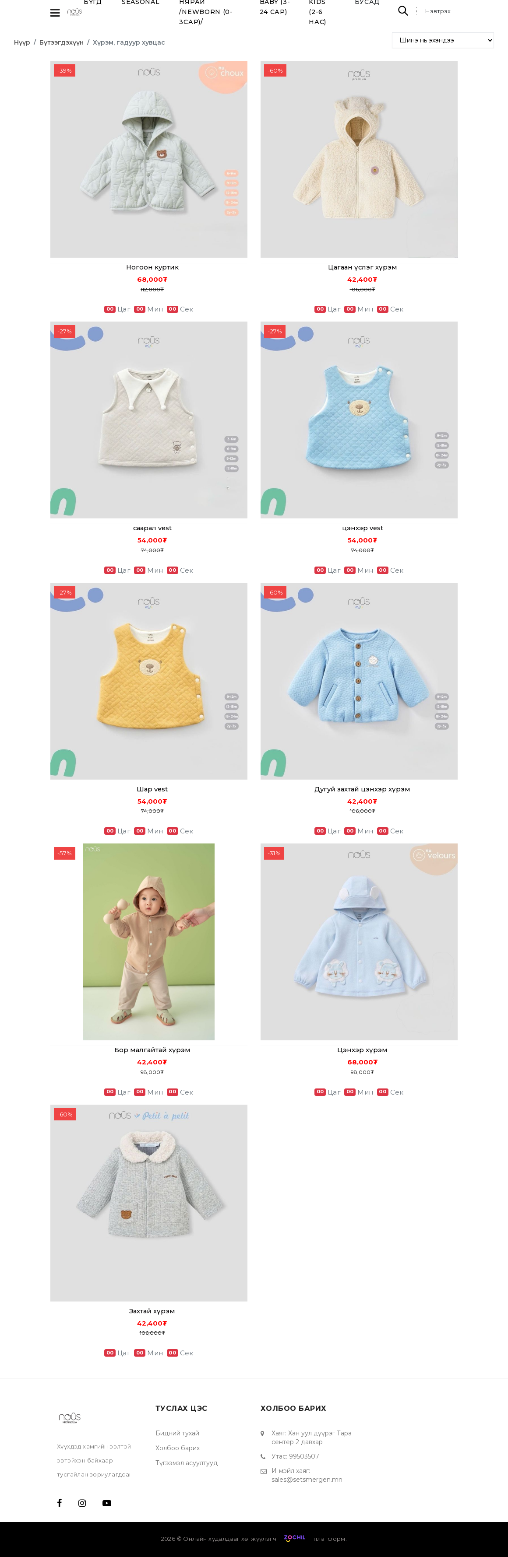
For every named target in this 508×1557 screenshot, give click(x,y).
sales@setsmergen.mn (307, 1480)
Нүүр (22, 42)
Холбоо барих (177, 1448)
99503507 (304, 1456)
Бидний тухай (177, 1433)
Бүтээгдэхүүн (61, 42)
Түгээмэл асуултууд (186, 1463)
